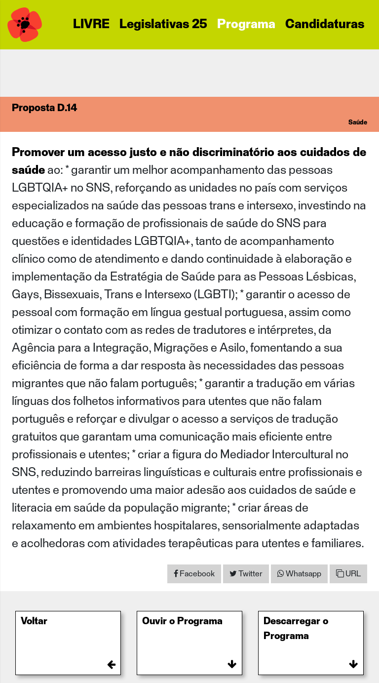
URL (348, 573)
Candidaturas (324, 24)
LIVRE (91, 24)
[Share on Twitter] (246, 573)
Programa (246, 24)
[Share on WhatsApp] (299, 573)
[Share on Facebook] (194, 573)
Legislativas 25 (163, 24)
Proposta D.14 (44, 108)
